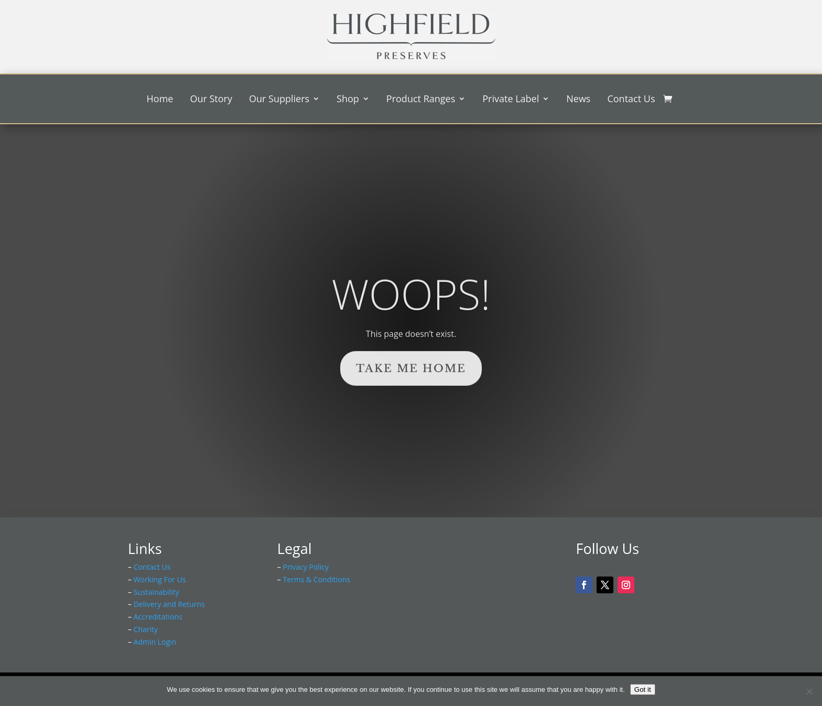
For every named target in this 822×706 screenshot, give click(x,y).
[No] (809, 691)
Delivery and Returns (169, 604)
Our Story (211, 100)
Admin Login (155, 642)
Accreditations (158, 617)
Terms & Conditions (316, 579)
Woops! (410, 312)
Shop (348, 100)
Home (160, 100)
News (578, 100)
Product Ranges (420, 100)
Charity (146, 629)
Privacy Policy (305, 567)
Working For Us (160, 579)
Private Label (510, 100)
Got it (642, 689)
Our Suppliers (279, 100)
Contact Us (631, 100)
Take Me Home (411, 387)
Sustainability (156, 592)
